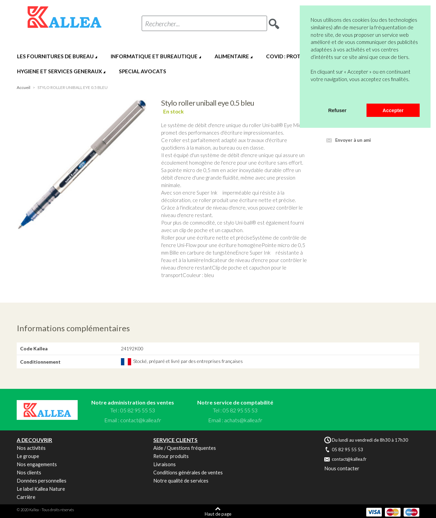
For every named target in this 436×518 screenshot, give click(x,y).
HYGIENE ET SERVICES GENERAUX (59, 71)
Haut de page (218, 513)
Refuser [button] (337, 110)
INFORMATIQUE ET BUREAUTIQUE (154, 56)
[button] (312, 95)
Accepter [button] (393, 110)
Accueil (23, 87)
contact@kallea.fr (140, 420)
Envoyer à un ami (353, 140)
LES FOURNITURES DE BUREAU (55, 56)
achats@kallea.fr (243, 420)
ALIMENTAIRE (232, 56)
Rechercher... (162, 23)
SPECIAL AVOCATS (142, 71)
